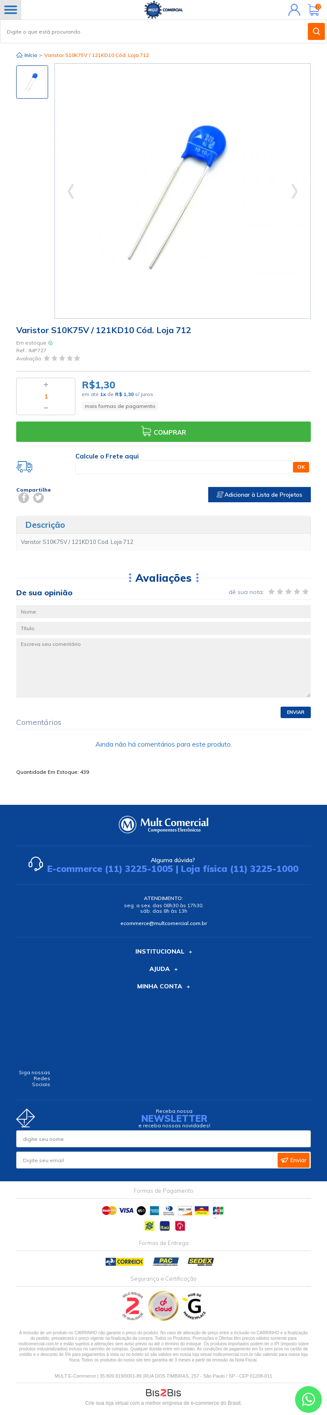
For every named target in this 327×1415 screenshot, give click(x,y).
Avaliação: (30, 358)
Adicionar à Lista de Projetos (259, 494)
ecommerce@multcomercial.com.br (163, 923)
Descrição (45, 524)
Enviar (295, 712)
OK (301, 467)
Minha (292, 10)
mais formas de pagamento (120, 406)
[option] (32, 82)
